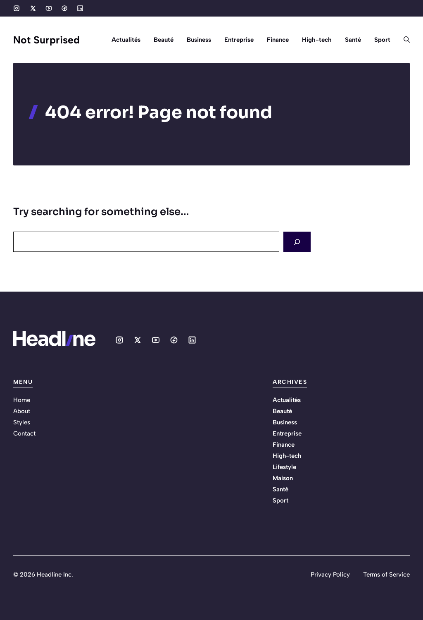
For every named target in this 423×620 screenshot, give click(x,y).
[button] (403, 40)
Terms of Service (386, 574)
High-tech (317, 39)
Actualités (126, 39)
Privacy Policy (330, 574)
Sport (382, 39)
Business (199, 39)
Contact (24, 433)
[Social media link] (16, 8)
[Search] (297, 242)
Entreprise (239, 39)
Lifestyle (284, 467)
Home (21, 400)
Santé (353, 39)
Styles (21, 422)
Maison (283, 478)
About (21, 411)
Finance (278, 39)
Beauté (163, 39)
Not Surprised (46, 40)
